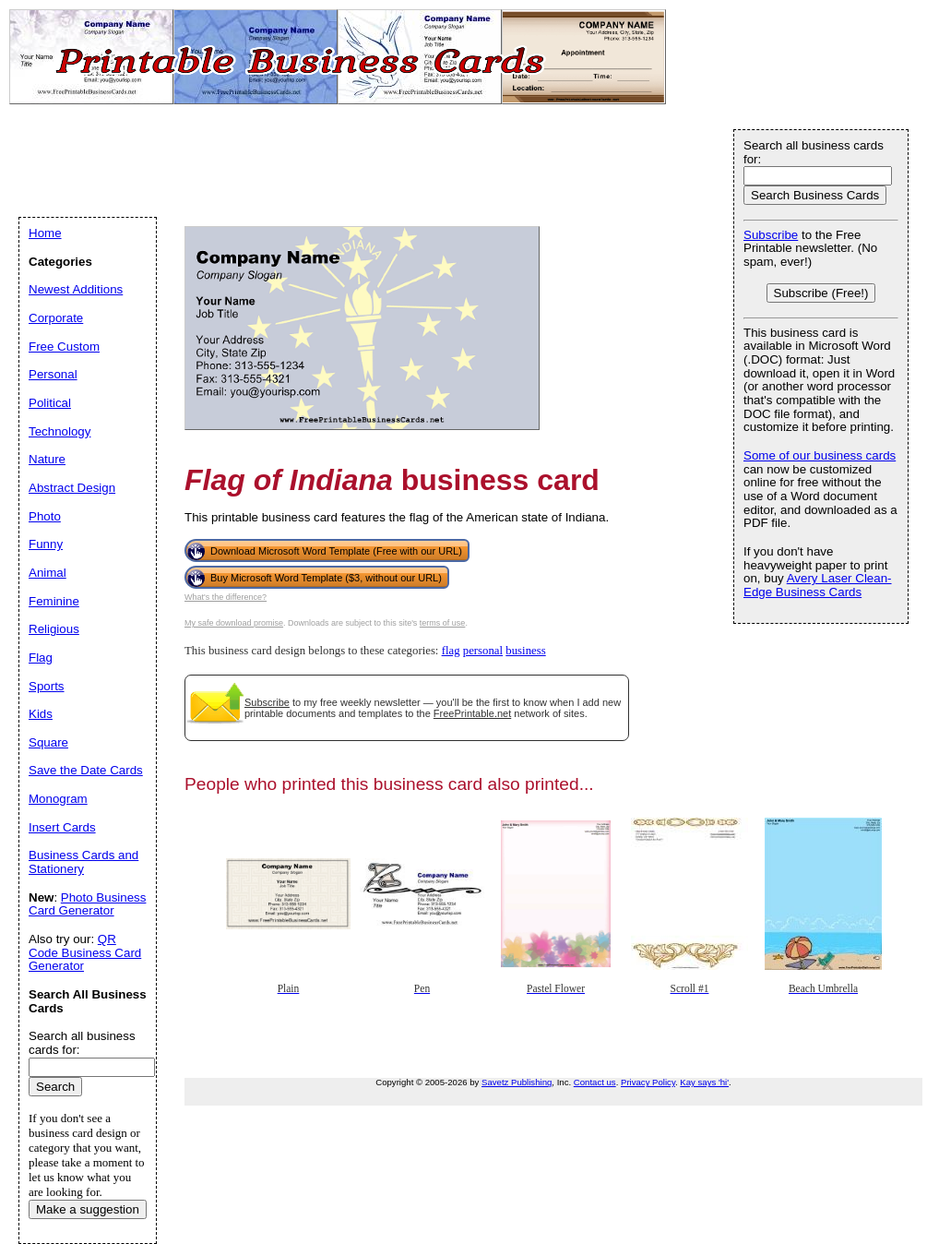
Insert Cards (62, 827)
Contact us (595, 1082)
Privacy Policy (648, 1082)
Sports (47, 686)
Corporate (56, 318)
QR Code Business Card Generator (85, 952)
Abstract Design (72, 488)
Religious (54, 629)
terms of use (443, 623)
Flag (41, 657)
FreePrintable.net (472, 713)
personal (483, 650)
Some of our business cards (819, 455)
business (525, 650)
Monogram (58, 799)
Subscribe (267, 702)
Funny (46, 544)
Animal (47, 573)
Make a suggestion (87, 1209)
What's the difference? (225, 597)
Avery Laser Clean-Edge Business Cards (817, 585)
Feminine (54, 601)
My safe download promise (233, 623)
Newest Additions (76, 289)
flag (451, 650)
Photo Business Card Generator (87, 904)
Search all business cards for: (813, 152)
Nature (47, 459)
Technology (59, 431)
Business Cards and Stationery (83, 862)
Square (48, 742)
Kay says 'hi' (704, 1082)
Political (50, 403)
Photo (45, 516)
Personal (53, 374)
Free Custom (64, 346)
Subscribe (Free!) (821, 293)
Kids (41, 714)
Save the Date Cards (86, 770)
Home (45, 233)
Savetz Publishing (516, 1082)
